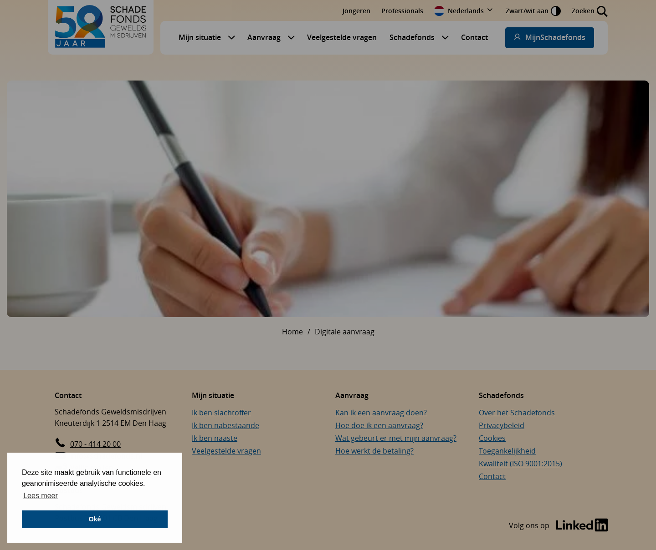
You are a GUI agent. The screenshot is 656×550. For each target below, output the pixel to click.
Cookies (492, 438)
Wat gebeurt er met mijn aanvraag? (395, 438)
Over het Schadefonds (517, 413)
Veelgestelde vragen (342, 37)
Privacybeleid (501, 425)
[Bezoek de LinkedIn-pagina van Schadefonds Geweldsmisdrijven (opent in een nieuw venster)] (558, 526)
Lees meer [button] (40, 496)
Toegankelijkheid (507, 451)
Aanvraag (264, 37)
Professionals (402, 10)
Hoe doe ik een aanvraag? (379, 425)
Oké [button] (94, 519)
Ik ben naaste (214, 438)
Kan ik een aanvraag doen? (381, 413)
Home (292, 332)
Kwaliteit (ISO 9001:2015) (520, 464)
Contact (474, 37)
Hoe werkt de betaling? (374, 451)
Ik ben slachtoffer (221, 413)
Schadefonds (412, 37)
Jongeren (356, 10)
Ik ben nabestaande (225, 425)
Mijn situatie (200, 37)
